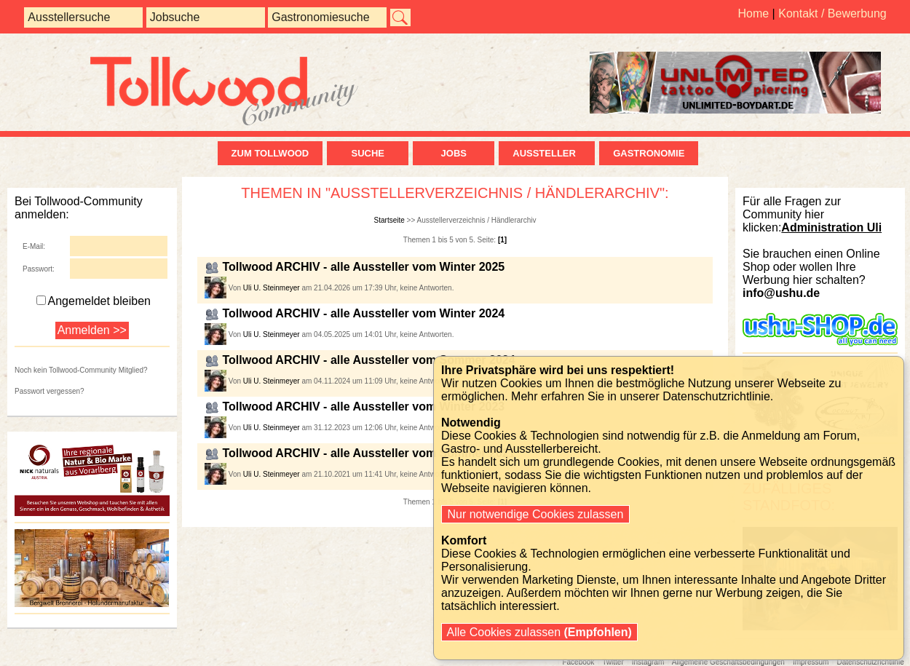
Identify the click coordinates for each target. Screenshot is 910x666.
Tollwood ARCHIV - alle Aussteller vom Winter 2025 (363, 267)
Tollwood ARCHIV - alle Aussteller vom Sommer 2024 (368, 360)
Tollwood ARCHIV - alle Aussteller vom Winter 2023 (363, 406)
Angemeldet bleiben (93, 301)
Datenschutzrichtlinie (716, 396)
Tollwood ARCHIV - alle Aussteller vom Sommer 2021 (368, 453)
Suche (367, 153)
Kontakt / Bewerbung (832, 13)
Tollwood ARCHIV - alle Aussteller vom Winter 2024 (363, 313)
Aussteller (547, 153)
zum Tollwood (270, 153)
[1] (502, 240)
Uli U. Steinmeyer (271, 288)
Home (753, 13)
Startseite (389, 220)
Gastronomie (648, 153)
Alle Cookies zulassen (539, 632)
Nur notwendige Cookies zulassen (535, 514)
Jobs (454, 153)
